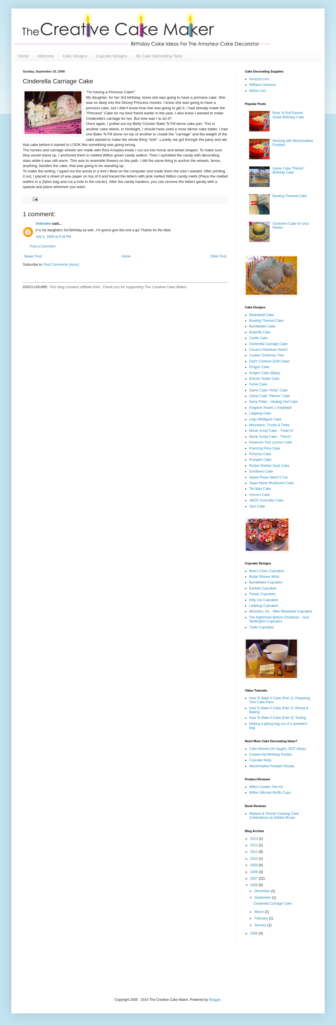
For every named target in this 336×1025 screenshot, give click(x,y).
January (260, 925)
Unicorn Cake (259, 495)
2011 (254, 852)
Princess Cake (260, 454)
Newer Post (33, 256)
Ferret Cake (258, 384)
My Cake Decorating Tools (159, 56)
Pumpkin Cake (260, 460)
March (259, 912)
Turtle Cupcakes (261, 627)
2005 (254, 933)
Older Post (218, 256)
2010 (254, 859)
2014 (254, 839)
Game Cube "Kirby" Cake (268, 390)
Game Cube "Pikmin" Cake (269, 396)
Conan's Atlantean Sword (268, 350)
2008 (254, 872)
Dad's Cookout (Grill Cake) (269, 361)
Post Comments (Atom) (61, 265)
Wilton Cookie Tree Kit (266, 787)
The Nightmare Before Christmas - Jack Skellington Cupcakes (279, 619)
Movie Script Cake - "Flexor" (270, 437)
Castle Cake (258, 338)
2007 (254, 878)
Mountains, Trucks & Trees (269, 425)
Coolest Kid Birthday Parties (270, 754)
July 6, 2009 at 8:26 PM (53, 237)
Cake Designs (74, 56)
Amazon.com (259, 79)
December (262, 891)
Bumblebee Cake (262, 326)
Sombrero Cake (261, 471)
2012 (254, 845)
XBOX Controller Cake (266, 500)
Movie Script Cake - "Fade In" (271, 431)
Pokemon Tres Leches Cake (270, 442)
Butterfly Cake (260, 332)
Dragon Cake (259, 367)
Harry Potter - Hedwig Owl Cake (273, 402)
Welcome (45, 56)
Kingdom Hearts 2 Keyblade (270, 408)
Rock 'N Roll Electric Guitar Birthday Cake (288, 115)
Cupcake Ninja (260, 760)
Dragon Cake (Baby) (264, 373)
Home (23, 56)
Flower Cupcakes (262, 594)
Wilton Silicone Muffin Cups (270, 793)
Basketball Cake (261, 315)
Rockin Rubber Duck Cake (269, 466)
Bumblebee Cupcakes (265, 582)
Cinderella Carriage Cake (268, 344)
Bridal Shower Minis (264, 577)
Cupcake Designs (111, 56)
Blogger (215, 1000)
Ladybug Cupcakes (263, 606)
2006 (254, 885)
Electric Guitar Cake (264, 379)
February (261, 918)
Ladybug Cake (260, 413)
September (263, 898)
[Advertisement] (89, 970)
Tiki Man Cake (260, 489)
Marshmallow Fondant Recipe (271, 766)
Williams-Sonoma (262, 85)
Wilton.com (257, 91)
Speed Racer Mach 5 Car (268, 477)
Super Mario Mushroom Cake (271, 483)
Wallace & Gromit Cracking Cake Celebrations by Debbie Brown (274, 816)
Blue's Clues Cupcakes (266, 571)
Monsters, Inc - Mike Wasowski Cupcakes (280, 611)
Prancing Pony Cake (264, 448)
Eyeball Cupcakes (262, 588)
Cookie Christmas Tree (266, 355)
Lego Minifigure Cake (265, 419)
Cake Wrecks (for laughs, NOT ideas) (277, 749)
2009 (254, 865)
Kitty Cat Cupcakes (263, 600)
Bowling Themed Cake (290, 196)
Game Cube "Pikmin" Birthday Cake (289, 170)
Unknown (43, 224)
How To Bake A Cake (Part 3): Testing (277, 718)
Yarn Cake (257, 506)
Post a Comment (42, 246)
